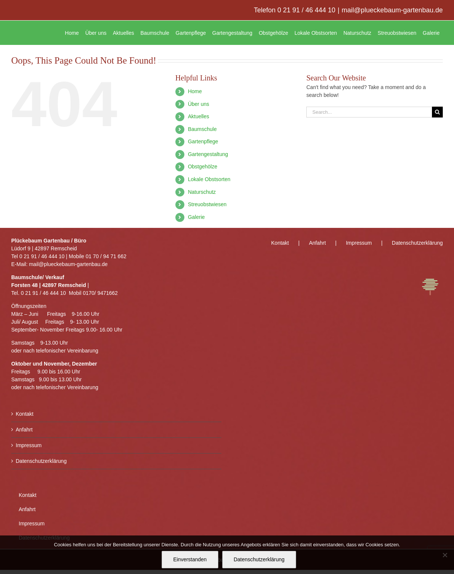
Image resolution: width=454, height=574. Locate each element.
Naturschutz (202, 192)
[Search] (437, 112)
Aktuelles (198, 116)
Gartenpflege (203, 141)
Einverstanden (190, 559)
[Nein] (444, 555)
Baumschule (202, 129)
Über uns (198, 104)
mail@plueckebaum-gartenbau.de (392, 10)
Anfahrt (24, 430)
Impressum (29, 445)
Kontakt (24, 414)
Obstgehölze (202, 167)
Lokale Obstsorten (209, 179)
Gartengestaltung (208, 154)
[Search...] (369, 112)
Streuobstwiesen (207, 204)
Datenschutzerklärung (41, 461)
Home (195, 91)
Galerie (196, 217)
